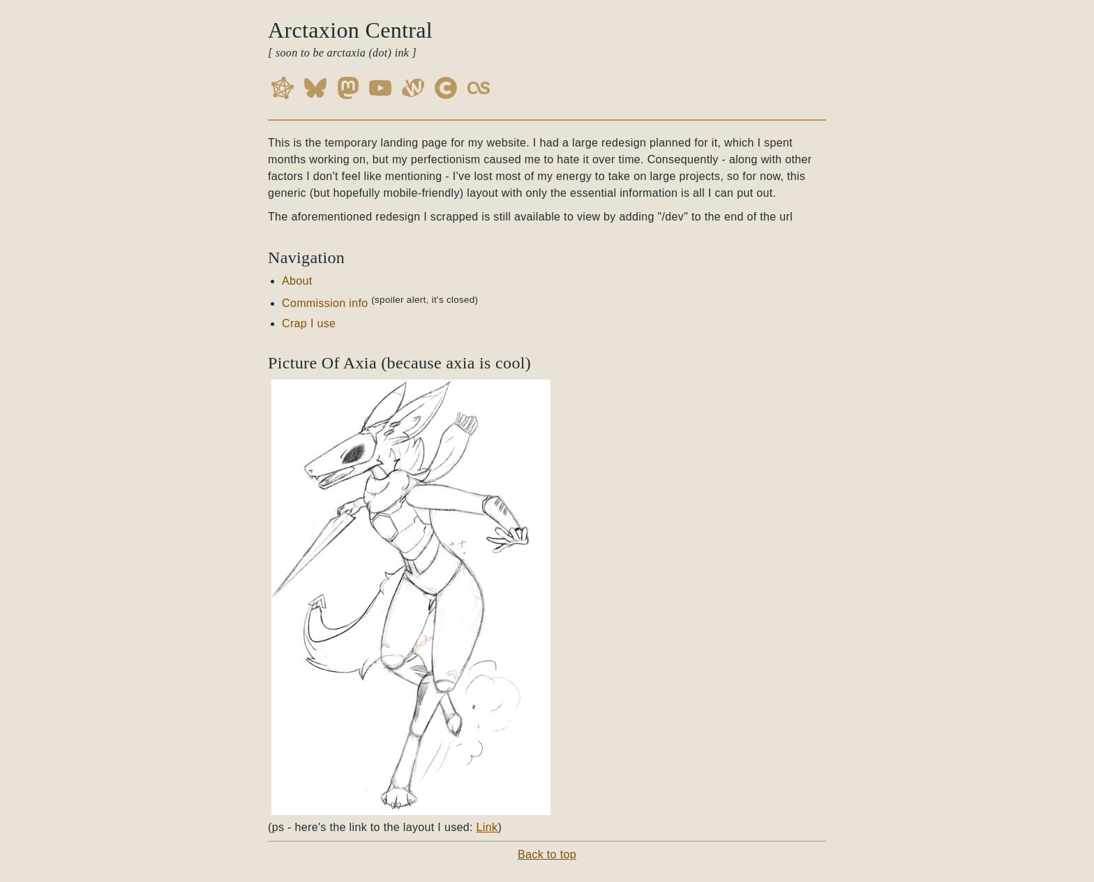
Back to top (547, 854)
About (297, 281)
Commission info (325, 303)
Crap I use (309, 323)
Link (487, 827)
